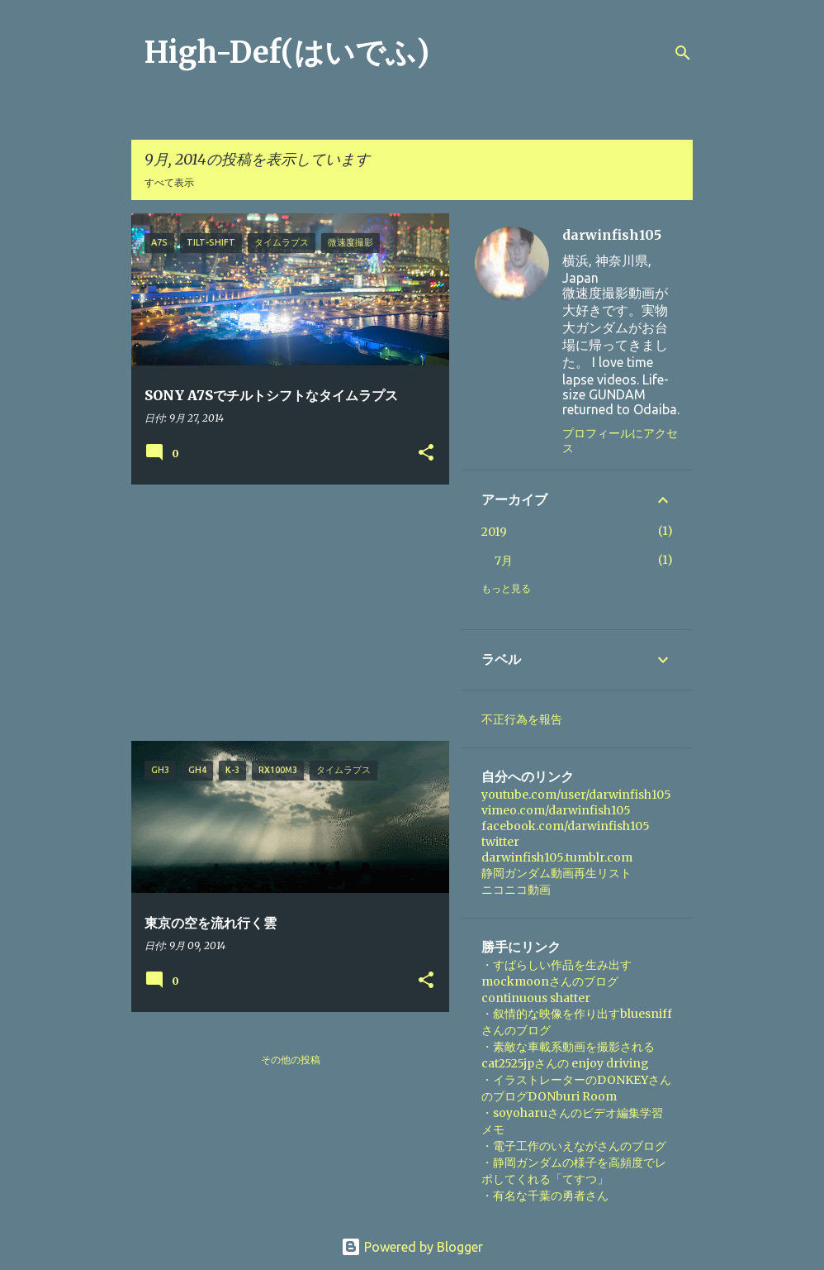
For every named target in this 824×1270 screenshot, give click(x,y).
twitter (500, 841)
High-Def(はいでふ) (286, 52)
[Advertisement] (284, 612)
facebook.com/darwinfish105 (565, 826)
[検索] (683, 53)
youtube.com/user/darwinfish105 (576, 794)
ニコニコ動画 (516, 889)
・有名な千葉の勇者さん (545, 1195)
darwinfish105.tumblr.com (556, 857)
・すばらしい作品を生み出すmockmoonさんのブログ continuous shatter (556, 981)
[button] (426, 453)
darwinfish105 (611, 235)
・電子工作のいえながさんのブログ (573, 1146)
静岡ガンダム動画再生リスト (556, 873)
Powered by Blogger (412, 1246)
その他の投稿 (290, 1059)
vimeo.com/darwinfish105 (556, 810)
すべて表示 (169, 182)
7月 (504, 560)
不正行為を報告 (521, 719)
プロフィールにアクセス (620, 441)
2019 (494, 531)
